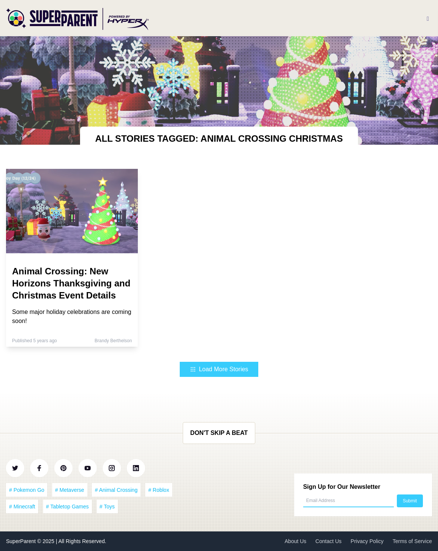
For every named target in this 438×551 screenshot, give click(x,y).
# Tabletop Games (67, 507)
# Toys (107, 507)
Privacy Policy (367, 541)
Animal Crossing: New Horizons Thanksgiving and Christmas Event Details (71, 283)
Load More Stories (219, 369)
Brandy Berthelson (113, 340)
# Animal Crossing (116, 490)
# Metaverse (69, 490)
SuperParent (21, 541)
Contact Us (328, 541)
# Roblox (158, 490)
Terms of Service (412, 541)
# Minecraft (22, 507)
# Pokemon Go (26, 490)
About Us (296, 541)
